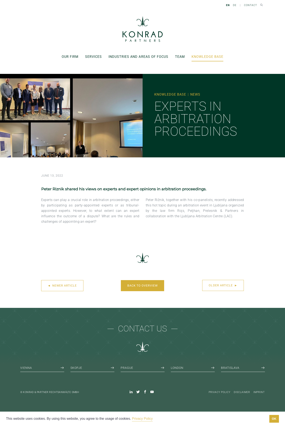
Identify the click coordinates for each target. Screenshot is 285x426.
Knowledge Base (207, 57)
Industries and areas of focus (138, 57)
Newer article (62, 285)
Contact (250, 5)
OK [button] (274, 418)
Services (93, 57)
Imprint (259, 392)
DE (234, 5)
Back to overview (142, 285)
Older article (223, 285)
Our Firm (70, 57)
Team (180, 57)
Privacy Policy (219, 392)
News (195, 94)
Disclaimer (242, 392)
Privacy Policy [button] (142, 418)
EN (228, 5)
